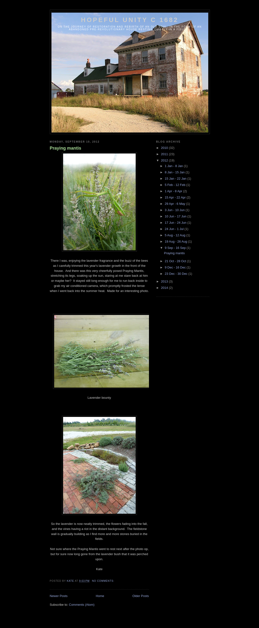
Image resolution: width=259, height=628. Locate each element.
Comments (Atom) (81, 604)
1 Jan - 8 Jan (174, 166)
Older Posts (141, 596)
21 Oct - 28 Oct (176, 261)
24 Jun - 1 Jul (175, 229)
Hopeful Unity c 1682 (130, 19)
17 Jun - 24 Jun (176, 222)
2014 (165, 288)
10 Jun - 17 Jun (176, 216)
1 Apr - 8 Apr (174, 191)
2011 (165, 154)
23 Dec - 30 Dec (176, 274)
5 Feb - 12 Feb (175, 185)
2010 (165, 148)
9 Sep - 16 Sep (175, 248)
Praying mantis (65, 148)
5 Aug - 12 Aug (175, 235)
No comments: (103, 581)
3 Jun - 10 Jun (175, 210)
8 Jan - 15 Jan (175, 172)
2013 (165, 281)
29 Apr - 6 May (175, 204)
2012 (165, 160)
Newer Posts (59, 596)
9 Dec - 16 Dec (175, 267)
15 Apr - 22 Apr (175, 197)
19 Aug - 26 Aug (176, 241)
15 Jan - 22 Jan (176, 178)
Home (100, 596)
